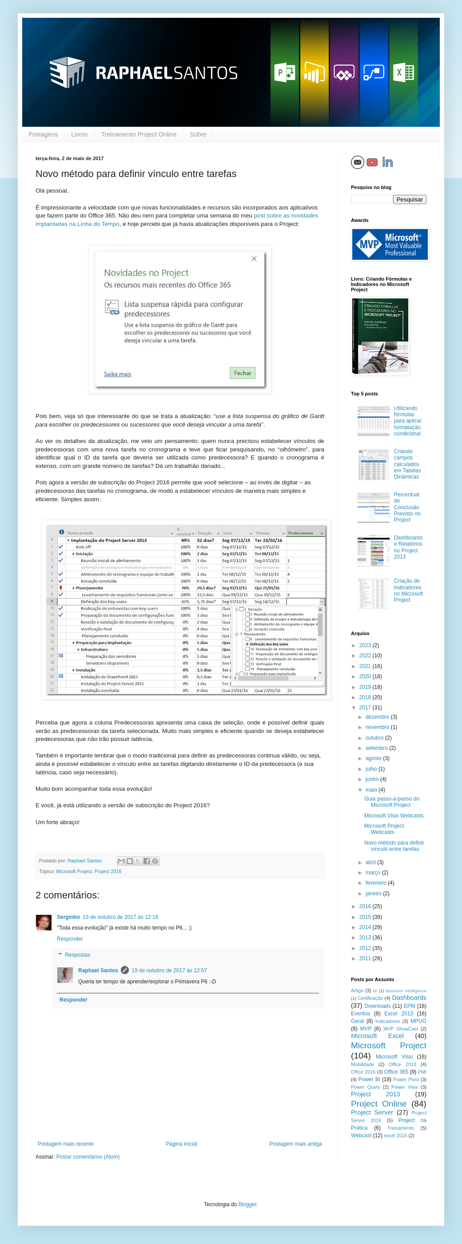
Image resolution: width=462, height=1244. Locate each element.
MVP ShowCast (400, 1028)
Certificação (370, 998)
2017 (366, 708)
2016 (366, 906)
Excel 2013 (398, 1013)
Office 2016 (363, 1072)
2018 (366, 697)
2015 (366, 917)
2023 (366, 645)
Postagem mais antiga (295, 1144)
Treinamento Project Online (139, 134)
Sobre (198, 134)
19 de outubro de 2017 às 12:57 (169, 970)
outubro (375, 738)
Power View (404, 1087)
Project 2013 (375, 1094)
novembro (378, 727)
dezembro (378, 717)
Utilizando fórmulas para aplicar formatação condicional (408, 421)
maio (372, 790)
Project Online (379, 1103)
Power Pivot (406, 1079)
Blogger (248, 1204)
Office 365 (396, 1072)
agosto (374, 758)
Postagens (43, 134)
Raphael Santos (98, 970)
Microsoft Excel (377, 1035)
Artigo (357, 990)
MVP (366, 1029)
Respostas (77, 955)
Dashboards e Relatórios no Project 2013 (408, 547)
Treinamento (400, 1128)
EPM (409, 1006)
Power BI (369, 1079)
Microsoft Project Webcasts (384, 829)
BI (375, 990)
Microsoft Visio (394, 1057)
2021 (366, 666)
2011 (366, 958)
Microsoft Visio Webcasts (394, 816)
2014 (366, 927)
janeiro (374, 893)
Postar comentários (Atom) (88, 1157)
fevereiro (377, 883)
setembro (377, 748)
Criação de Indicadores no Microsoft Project (408, 590)
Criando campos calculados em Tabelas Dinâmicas (407, 464)
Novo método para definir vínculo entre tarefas (394, 846)
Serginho (68, 917)
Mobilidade (362, 1064)
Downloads (377, 1006)
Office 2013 (402, 1064)
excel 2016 (395, 1135)
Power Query (365, 1087)
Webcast (361, 1135)
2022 (366, 655)
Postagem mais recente (66, 1144)
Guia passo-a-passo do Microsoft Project (391, 802)
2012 (366, 948)
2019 (366, 687)
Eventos (360, 1013)
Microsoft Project (74, 871)
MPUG (418, 1021)
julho (372, 769)
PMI (422, 1072)
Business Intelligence (406, 990)
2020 (366, 676)
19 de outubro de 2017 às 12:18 (120, 917)
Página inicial (181, 1144)
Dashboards (409, 997)
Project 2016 (108, 871)
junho (373, 779)
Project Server (372, 1112)
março (374, 873)
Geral (357, 1021)
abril (371, 862)
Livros (79, 134)
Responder (70, 939)
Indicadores (387, 1021)
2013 (366, 937)
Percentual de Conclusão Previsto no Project (407, 507)
